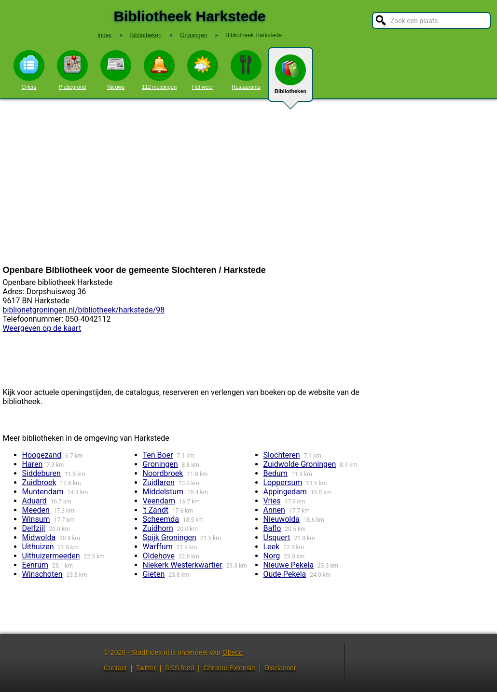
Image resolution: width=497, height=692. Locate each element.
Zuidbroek (39, 482)
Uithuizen (38, 546)
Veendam (159, 500)
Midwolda (39, 537)
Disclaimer (280, 668)
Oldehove (159, 555)
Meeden (36, 510)
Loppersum (283, 482)
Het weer (202, 70)
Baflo (272, 528)
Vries (272, 500)
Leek (271, 546)
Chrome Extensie (229, 668)
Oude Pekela (284, 574)
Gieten (154, 574)
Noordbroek (163, 473)
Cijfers (29, 70)
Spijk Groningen (169, 537)
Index (104, 35)
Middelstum (163, 491)
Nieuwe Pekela (288, 565)
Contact (115, 668)
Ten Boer (158, 455)
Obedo (232, 652)
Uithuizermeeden (51, 555)
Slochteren (281, 455)
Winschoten (42, 574)
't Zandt (155, 510)
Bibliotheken (290, 78)
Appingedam (285, 491)
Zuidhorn (158, 528)
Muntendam (43, 491)
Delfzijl (33, 528)
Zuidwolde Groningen (299, 464)
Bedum (275, 473)
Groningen (160, 464)
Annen (274, 510)
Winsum (36, 519)
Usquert (276, 537)
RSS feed (179, 668)
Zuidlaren (159, 482)
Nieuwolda (281, 519)
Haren (32, 464)
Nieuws (115, 70)
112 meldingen (159, 70)
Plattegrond (72, 70)
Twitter (146, 668)
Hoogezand (42, 455)
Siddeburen (41, 473)
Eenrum (35, 565)
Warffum (158, 546)
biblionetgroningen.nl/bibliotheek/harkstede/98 (84, 309)
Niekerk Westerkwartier (182, 565)
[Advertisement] (248, 182)
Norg (271, 555)
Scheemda (161, 519)
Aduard (34, 500)
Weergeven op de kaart (42, 328)
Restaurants (246, 70)
